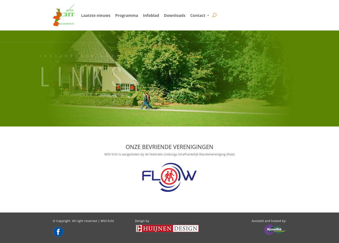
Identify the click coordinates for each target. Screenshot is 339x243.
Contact (197, 15)
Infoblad (151, 15)
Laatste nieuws (95, 15)
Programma (126, 15)
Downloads (174, 15)
